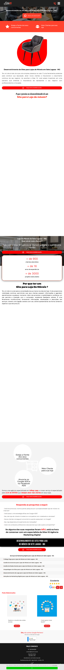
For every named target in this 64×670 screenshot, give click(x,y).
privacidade (54, 665)
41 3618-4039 (32, 649)
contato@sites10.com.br (32, 651)
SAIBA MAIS (17, 625)
